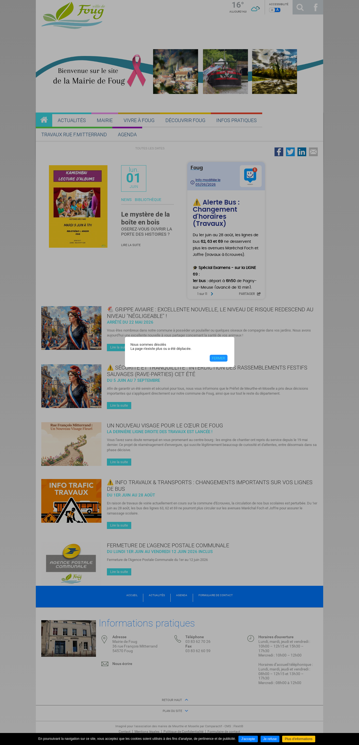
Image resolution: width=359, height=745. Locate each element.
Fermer (218, 358)
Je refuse (270, 739)
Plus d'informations (299, 739)
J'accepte (248, 739)
